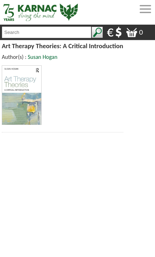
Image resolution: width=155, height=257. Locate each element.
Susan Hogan (42, 57)
